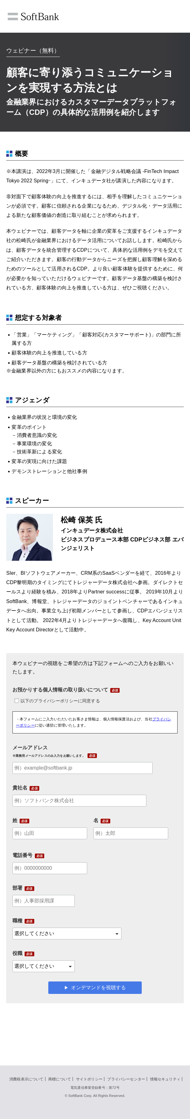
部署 (17, 888)
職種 (17, 920)
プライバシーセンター (126, 1079)
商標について (59, 1079)
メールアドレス (48, 751)
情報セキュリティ (165, 1079)
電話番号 (22, 855)
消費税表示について (26, 1079)
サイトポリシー (89, 1079)
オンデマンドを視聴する (98, 987)
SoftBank (33, 16)
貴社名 (19, 787)
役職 (17, 953)
